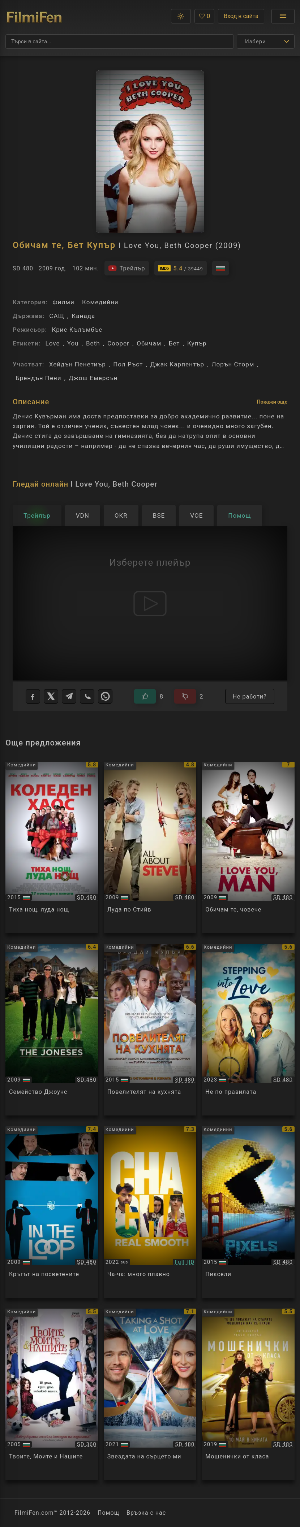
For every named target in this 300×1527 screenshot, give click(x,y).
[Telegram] (69, 696)
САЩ (56, 315)
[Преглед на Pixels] (248, 1212)
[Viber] (87, 696)
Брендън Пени (38, 378)
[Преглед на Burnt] (150, 1029)
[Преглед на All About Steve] (150, 847)
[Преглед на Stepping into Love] (248, 1029)
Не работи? (250, 696)
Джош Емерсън (93, 378)
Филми (63, 302)
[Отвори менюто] (283, 16)
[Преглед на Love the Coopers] (51, 847)
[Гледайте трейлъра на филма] (126, 268)
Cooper (118, 343)
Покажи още (272, 402)
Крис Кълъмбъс (77, 329)
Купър (197, 343)
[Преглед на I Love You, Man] (248, 847)
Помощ (108, 1512)
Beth (93, 343)
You (73, 343)
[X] (51, 696)
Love (52, 343)
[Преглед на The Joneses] (51, 1029)
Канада (83, 315)
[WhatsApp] (105, 696)
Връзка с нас (146, 1512)
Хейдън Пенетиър (77, 364)
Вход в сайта (241, 16)
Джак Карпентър (177, 364)
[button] (181, 16)
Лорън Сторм (233, 364)
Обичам (149, 343)
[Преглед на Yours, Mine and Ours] (51, 1394)
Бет (174, 343)
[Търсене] (119, 41)
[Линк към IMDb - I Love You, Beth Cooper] (180, 268)
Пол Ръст (128, 364)
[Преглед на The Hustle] (248, 1394)
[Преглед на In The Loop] (51, 1212)
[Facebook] (33, 696)
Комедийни (100, 302)
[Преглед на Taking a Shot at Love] (150, 1394)
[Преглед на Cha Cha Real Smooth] (150, 1212)
